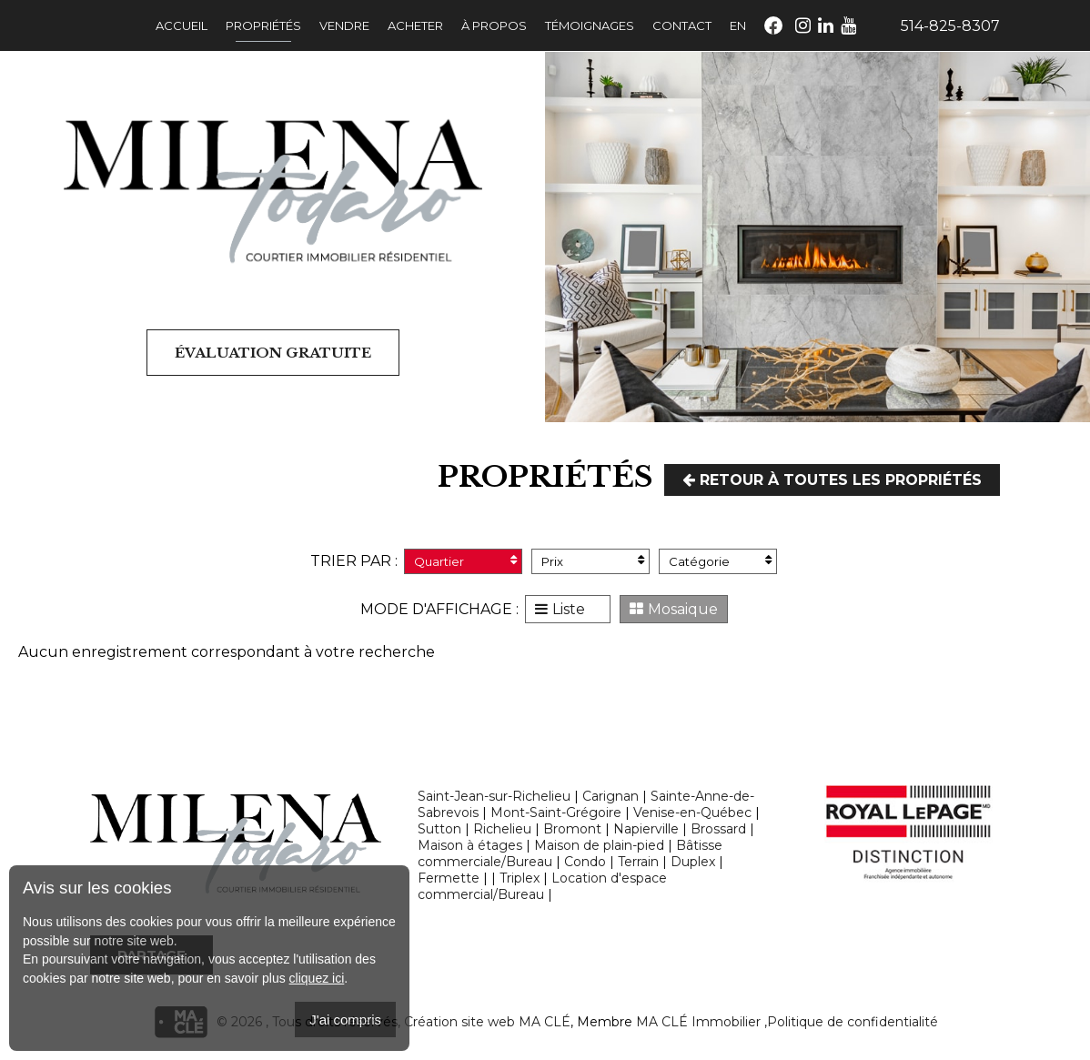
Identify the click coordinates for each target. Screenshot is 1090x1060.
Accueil (181, 25)
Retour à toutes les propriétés (832, 480)
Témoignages (589, 25)
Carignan (610, 796)
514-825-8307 (950, 26)
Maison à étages (470, 845)
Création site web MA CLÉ (487, 1022)
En (738, 25)
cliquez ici (317, 978)
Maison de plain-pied (599, 845)
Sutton (439, 829)
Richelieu (502, 829)
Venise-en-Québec (692, 812)
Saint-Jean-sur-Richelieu (494, 796)
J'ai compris (345, 1019)
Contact (682, 25)
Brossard (718, 829)
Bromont (572, 829)
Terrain (638, 861)
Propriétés (263, 25)
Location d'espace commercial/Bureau (542, 886)
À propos (494, 25)
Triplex (520, 878)
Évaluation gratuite (273, 352)
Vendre (344, 25)
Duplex (693, 861)
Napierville (646, 829)
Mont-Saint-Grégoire (555, 812)
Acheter (415, 25)
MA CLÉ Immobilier (698, 1022)
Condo (585, 861)
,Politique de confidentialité (851, 1022)
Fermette (448, 878)
